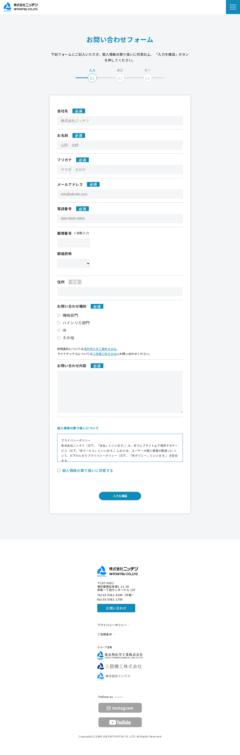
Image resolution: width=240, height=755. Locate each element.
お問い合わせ (116, 608)
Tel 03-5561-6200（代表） (116, 595)
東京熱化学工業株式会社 (100, 349)
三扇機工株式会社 (104, 354)
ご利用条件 (104, 634)
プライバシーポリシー (112, 625)
